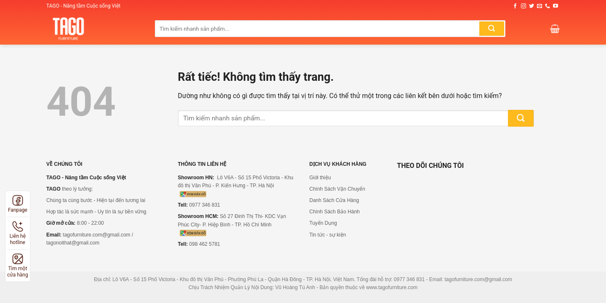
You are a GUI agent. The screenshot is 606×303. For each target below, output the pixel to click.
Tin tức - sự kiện (327, 235)
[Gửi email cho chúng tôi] (539, 6)
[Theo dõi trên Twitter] (531, 6)
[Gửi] (491, 28)
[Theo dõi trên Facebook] (515, 6)
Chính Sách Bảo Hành (334, 212)
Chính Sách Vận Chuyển (337, 189)
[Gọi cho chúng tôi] (547, 6)
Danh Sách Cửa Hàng (334, 200)
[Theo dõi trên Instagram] (523, 6)
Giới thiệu (320, 178)
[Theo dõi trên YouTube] (555, 6)
